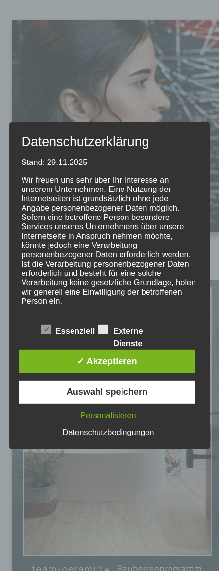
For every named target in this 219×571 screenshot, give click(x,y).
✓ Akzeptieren (107, 361)
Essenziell (68, 330)
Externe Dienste (120, 330)
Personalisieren (108, 415)
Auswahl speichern (107, 392)
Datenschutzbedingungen (108, 432)
